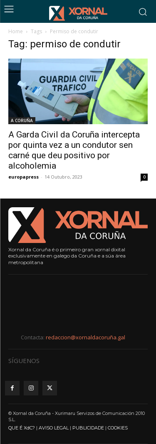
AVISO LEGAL (54, 428)
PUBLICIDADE (88, 428)
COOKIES (118, 428)
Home (15, 31)
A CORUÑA (22, 120)
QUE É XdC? (21, 428)
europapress (23, 177)
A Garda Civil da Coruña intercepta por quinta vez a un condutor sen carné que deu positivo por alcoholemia (74, 150)
